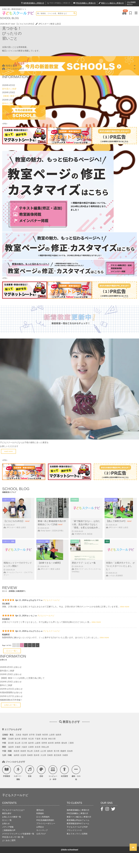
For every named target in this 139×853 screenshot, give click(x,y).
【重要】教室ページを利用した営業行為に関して (24, 96)
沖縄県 (65, 755)
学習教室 (6, 771)
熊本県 (36, 755)
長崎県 (30, 755)
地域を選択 (9, 65)
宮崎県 (50, 755)
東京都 (44, 739)
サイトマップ (42, 830)
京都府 (17, 747)
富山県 (17, 743)
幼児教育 (64, 771)
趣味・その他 (76, 772)
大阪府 (24, 747)
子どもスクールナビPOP (77, 827)
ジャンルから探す (13, 68)
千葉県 (37, 739)
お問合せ (40, 827)
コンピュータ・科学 (53, 772)
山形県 (52, 735)
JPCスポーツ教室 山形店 (48, 24)
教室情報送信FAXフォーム (78, 823)
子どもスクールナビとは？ (13, 810)
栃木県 (17, 739)
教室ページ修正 (111, 3)
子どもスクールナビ (51, 600)
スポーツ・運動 (18, 772)
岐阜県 (51, 743)
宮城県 (38, 735)
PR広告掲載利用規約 (45, 820)
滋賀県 (11, 747)
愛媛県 (63, 751)
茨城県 (11, 739)
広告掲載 (84, 3)
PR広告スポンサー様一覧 (13, 837)
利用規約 (40, 813)
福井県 (31, 743)
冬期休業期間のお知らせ (11, 692)
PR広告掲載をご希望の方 (77, 813)
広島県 (36, 751)
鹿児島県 (57, 755)
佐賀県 (23, 755)
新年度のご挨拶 (9, 89)
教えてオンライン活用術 (77, 834)
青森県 (25, 735)
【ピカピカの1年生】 (25, 24)
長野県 (44, 743)
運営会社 (40, 810)
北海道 (18, 735)
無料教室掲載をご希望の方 (78, 810)
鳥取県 (16, 751)
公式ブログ (41, 834)
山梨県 (37, 743)
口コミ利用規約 (43, 817)
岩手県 (32, 735)
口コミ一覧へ (12, 651)
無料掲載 (32, 3)
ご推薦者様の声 (8, 830)
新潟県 (11, 743)
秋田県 (45, 735)
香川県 (56, 751)
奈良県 (37, 747)
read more (8, 451)
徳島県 (50, 751)
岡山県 (30, 751)
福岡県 (16, 755)
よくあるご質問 (8, 840)
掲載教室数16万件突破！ (11, 700)
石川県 (24, 743)
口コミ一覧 (7, 820)
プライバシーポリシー (45, 823)
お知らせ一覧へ (10, 705)
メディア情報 (7, 827)
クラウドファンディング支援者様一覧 (18, 834)
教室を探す (7, 813)
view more (124, 606)
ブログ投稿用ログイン (131, 3)
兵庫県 (31, 747)
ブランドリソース (74, 830)
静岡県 (57, 743)
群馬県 (24, 739)
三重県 (71, 743)
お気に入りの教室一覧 (11, 817)
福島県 (58, 735)
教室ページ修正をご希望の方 (79, 817)
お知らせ (17, 667)
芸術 (41, 771)
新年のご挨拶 (8, 103)
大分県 (43, 755)
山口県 (43, 751)
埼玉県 (31, 739)
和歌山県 (45, 747)
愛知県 (64, 743)
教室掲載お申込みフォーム (78, 820)
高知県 (70, 751)
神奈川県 (52, 739)
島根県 (23, 751)
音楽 (29, 771)
